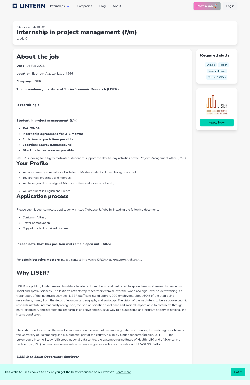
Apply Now (217, 122)
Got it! (238, 372)
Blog (102, 6)
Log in (230, 6)
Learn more (123, 372)
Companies (84, 6)
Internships (57, 6)
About (117, 6)
